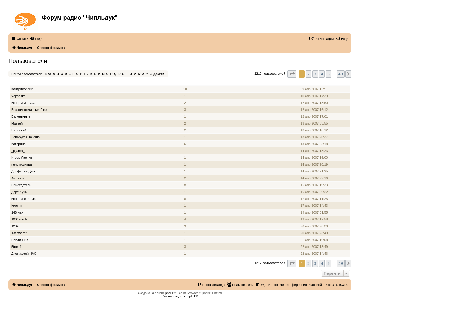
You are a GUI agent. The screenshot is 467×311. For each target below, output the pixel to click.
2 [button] (308, 74)
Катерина (18, 144)
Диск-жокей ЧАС (23, 253)
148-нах (17, 212)
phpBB (169, 293)
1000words (19, 219)
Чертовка (18, 96)
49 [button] (340, 74)
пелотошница (21, 164)
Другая (158, 74)
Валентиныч (20, 116)
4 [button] (322, 74)
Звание (167, 82)
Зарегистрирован (315, 82)
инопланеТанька (23, 198)
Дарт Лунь (19, 192)
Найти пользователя (26, 74)
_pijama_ (18, 151)
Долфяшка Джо (23, 171)
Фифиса (17, 178)
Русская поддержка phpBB (179, 296)
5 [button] (329, 74)
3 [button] (315, 74)
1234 (14, 226)
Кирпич (16, 205)
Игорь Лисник (21, 157)
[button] (291, 73)
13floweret (19, 233)
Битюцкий (18, 130)
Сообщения (185, 82)
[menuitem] (36, 38)
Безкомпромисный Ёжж (29, 109)
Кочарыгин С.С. (23, 103)
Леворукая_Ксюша (25, 137)
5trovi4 (16, 246)
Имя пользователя (26, 82)
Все (48, 74)
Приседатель (21, 185)
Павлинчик (19, 240)
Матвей (17, 123)
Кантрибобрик (22, 89)
